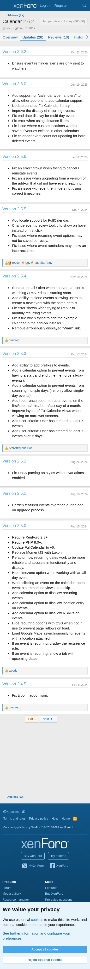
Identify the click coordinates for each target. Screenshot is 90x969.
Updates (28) (33, 37)
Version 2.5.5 (14, 209)
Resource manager (15, 899)
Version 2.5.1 (14, 493)
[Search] (84, 5)
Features (51, 888)
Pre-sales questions (58, 899)
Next (48, 719)
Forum (7, 888)
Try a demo (58, 856)
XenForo (58, 866)
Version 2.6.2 (14, 51)
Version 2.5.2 (14, 461)
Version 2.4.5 (14, 684)
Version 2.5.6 (14, 156)
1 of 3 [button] (32, 719)
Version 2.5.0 (14, 525)
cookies (37, 920)
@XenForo (33, 866)
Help (55, 818)
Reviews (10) (58, 37)
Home (65, 818)
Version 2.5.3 (14, 353)
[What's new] (74, 5)
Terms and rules (14, 818)
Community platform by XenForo (39, 827)
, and (32, 262)
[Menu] (6, 5)
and (20, 448)
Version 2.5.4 (14, 276)
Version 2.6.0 (14, 84)
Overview (10, 37)
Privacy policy (38, 818)
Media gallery (11, 893)
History (79, 37)
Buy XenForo (33, 856)
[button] (23, 811)
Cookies (11, 812)
